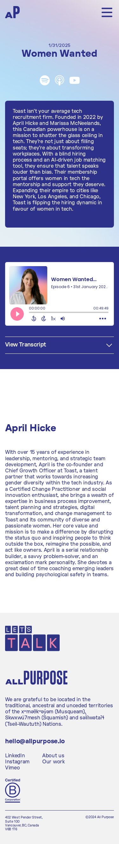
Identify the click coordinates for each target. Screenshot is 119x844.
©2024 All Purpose (99, 817)
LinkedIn (15, 755)
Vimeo (12, 767)
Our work (53, 761)
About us (53, 755)
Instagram (17, 761)
